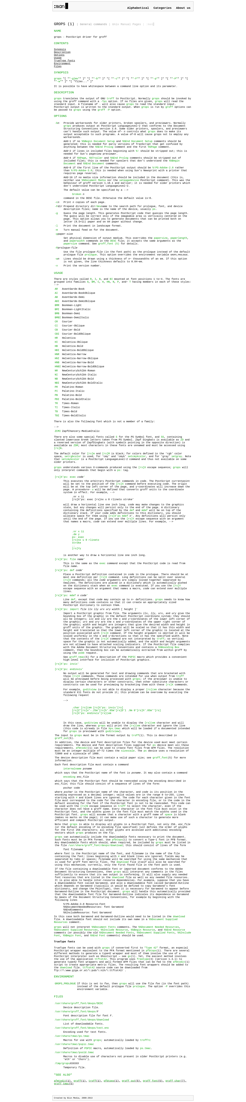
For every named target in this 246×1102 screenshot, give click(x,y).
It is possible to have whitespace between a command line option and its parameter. (115, 86)
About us (183, 8)
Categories (162, 8)
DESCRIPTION (64, 92)
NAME (57, 31)
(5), (131, 1081)
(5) (64, 1083)
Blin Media (73, 1098)
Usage (58, 58)
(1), (63, 1081)
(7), (176, 1081)
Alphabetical (138, 8)
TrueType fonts (64, 60)
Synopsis (60, 49)
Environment (62, 63)
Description (62, 52)
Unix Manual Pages (126, 24)
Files (58, 66)
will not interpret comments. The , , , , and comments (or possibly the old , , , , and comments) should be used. (122, 931)
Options (59, 55)
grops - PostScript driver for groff (80, 37)
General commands (93, 24)
